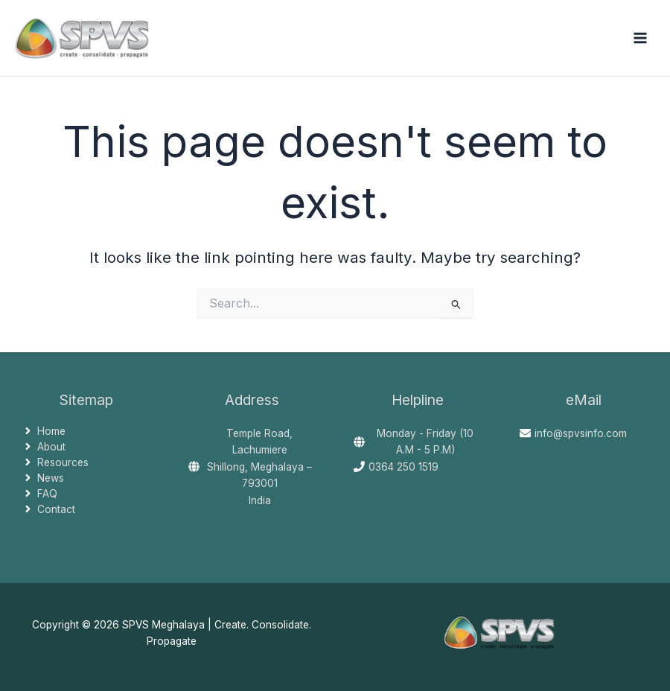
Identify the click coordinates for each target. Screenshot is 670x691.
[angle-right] (44, 431)
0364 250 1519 (403, 467)
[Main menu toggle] (640, 38)
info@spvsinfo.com (581, 433)
